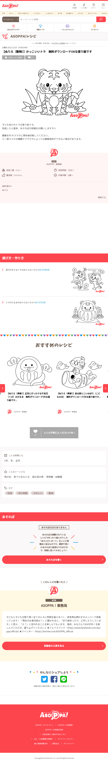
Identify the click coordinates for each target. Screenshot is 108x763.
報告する (102, 197)
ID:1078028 (44, 269)
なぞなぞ (80, 13)
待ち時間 (22, 493)
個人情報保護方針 (41, 743)
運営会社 (55, 743)
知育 (10, 493)
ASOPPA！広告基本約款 (54, 729)
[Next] (105, 388)
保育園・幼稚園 (54, 476)
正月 (18, 460)
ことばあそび (49, 13)
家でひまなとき (21, 476)
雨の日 (7, 476)
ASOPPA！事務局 (54, 605)
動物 (51, 493)
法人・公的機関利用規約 (43, 739)
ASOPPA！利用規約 (59, 43)
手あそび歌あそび (23, 13)
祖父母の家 (37, 476)
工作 (3, 13)
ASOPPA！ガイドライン (44, 725)
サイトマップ (69, 743)
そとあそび (36, 13)
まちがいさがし (92, 13)
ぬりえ (11, 13)
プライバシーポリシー (65, 739)
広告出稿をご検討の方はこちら (54, 734)
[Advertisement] (54, 229)
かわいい (37, 493)
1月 (6, 460)
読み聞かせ (69, 13)
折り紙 (60, 13)
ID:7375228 (40, 302)
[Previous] (2, 388)
